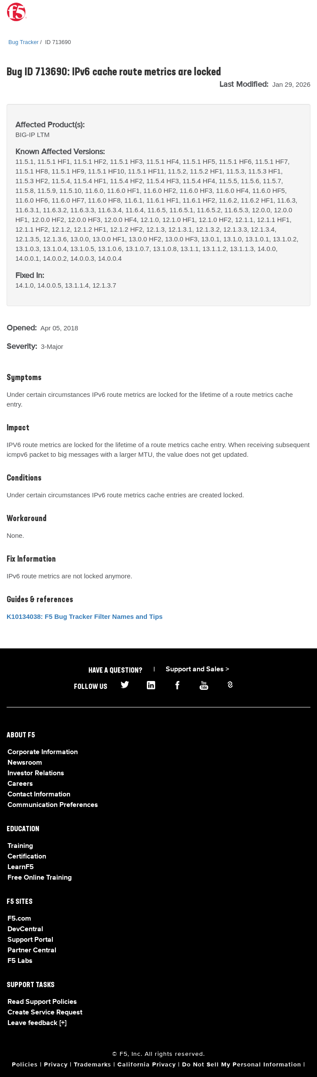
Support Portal (30, 940)
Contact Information (38, 794)
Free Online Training (39, 877)
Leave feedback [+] (36, 1023)
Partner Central (31, 950)
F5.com (19, 918)
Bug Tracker (23, 42)
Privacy (56, 1065)
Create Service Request (44, 1012)
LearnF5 (20, 867)
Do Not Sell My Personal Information (241, 1065)
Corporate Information (42, 752)
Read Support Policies (42, 1002)
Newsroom (24, 762)
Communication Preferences (52, 805)
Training (20, 846)
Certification (26, 856)
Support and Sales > (197, 669)
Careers (20, 784)
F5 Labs (20, 961)
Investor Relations (35, 773)
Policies (25, 1065)
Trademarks (92, 1065)
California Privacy (146, 1065)
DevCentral (25, 929)
